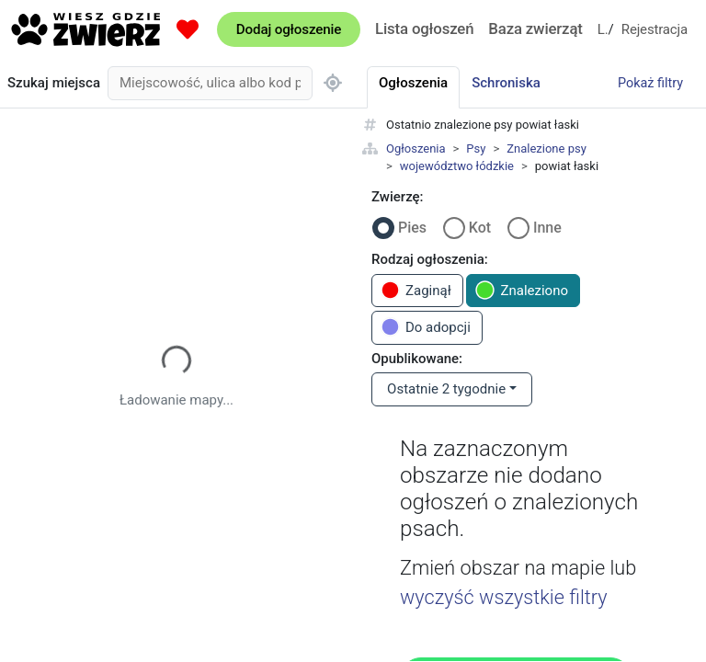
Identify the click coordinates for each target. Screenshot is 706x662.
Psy (475, 148)
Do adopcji (426, 327)
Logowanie (603, 29)
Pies (412, 227)
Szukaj (53, 83)
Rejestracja (654, 29)
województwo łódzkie (457, 166)
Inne (547, 227)
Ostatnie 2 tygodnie (446, 389)
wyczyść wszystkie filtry (504, 597)
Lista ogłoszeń (424, 28)
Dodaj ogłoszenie (288, 29)
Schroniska (506, 82)
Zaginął (416, 290)
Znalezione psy (546, 148)
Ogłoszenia (416, 148)
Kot (480, 227)
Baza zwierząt (535, 28)
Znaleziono (521, 290)
